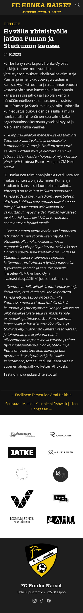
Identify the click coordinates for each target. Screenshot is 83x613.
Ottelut (43, 12)
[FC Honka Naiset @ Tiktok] (41, 600)
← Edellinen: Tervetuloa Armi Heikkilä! (41, 394)
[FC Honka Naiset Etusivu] (41, 6)
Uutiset (12, 24)
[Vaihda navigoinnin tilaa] (5, 5)
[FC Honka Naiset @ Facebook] (48, 600)
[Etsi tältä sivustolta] (77, 5)
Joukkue (29, 12)
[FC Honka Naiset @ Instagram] (34, 600)
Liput (56, 12)
